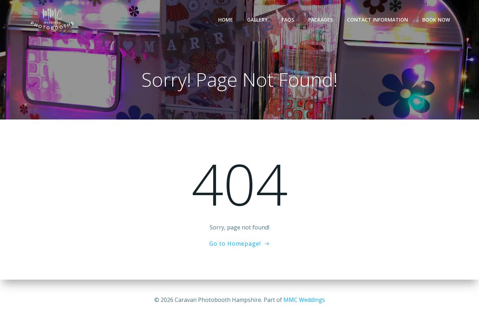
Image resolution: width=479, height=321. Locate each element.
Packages (320, 19)
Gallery (257, 19)
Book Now (436, 19)
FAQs (288, 19)
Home (225, 19)
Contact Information (377, 19)
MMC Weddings (304, 300)
